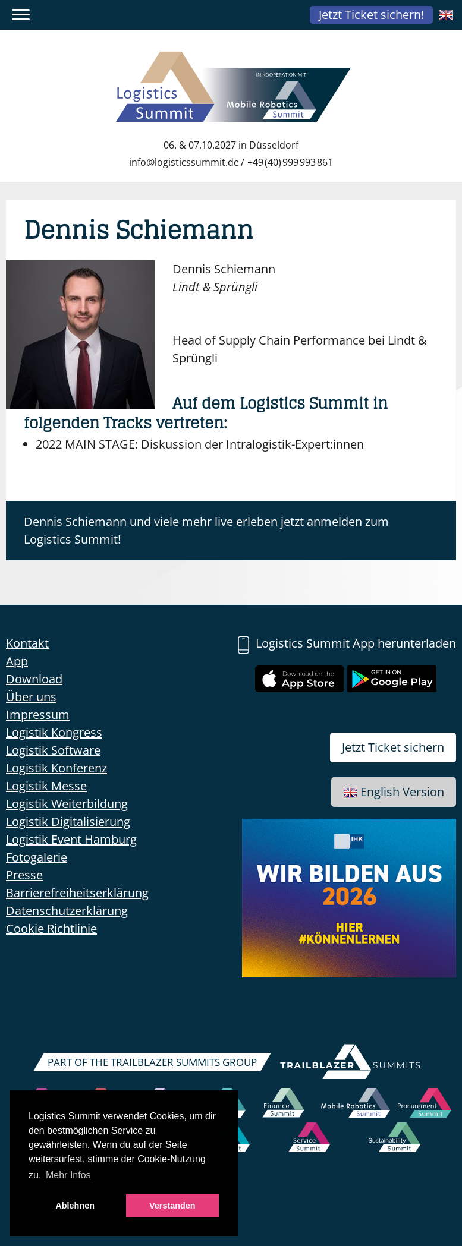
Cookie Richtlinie (51, 928)
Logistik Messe (46, 786)
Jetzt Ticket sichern (393, 747)
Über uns (31, 697)
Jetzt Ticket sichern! (371, 15)
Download (34, 679)
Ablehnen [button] (75, 1205)
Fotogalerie (36, 857)
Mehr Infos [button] (68, 1175)
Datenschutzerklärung (67, 911)
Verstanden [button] (172, 1205)
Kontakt (27, 643)
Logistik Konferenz (56, 768)
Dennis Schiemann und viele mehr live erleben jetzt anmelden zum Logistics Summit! (206, 530)
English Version (393, 792)
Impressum (38, 714)
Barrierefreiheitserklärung (77, 893)
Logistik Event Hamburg (71, 839)
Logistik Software (53, 750)
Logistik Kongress (54, 732)
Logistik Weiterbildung (67, 804)
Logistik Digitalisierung (68, 821)
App (17, 661)
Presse (24, 875)
